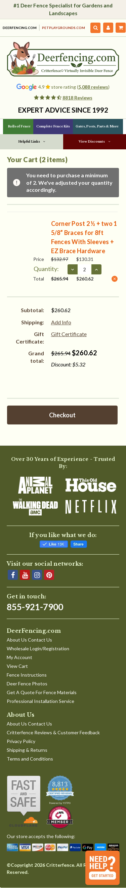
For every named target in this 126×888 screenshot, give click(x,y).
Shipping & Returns (27, 750)
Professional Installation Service (40, 701)
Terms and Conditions (30, 759)
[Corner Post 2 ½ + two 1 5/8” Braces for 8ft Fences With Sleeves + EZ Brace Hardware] (84, 269)
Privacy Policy (21, 741)
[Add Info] (61, 322)
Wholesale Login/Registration (38, 648)
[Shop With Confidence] (24, 801)
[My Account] (108, 27)
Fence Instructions (27, 675)
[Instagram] (37, 575)
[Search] (95, 27)
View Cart (17, 666)
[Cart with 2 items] (121, 28)
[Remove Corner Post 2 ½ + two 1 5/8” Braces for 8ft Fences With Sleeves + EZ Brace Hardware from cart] (115, 279)
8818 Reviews (77, 97)
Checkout (62, 415)
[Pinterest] (49, 575)
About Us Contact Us (29, 640)
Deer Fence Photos (27, 683)
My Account (19, 657)
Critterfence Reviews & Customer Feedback (53, 732)
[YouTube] (25, 575)
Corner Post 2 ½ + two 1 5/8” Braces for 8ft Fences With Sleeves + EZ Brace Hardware (84, 237)
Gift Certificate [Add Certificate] (69, 334)
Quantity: (46, 268)
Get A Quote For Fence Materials (42, 692)
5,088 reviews (93, 87)
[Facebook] (13, 575)
